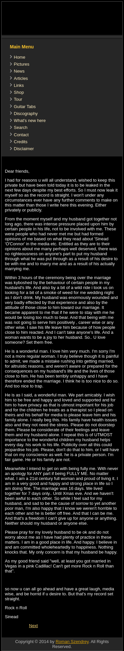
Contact (21, 134)
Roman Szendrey (72, 641)
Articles (21, 78)
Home (19, 57)
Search (20, 127)
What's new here (30, 120)
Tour (18, 99)
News (19, 71)
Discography (26, 113)
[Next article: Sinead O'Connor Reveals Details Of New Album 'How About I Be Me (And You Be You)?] (33, 625)
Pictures (21, 64)
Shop (19, 92)
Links (19, 85)
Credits (20, 141)
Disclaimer (24, 148)
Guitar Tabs (25, 106)
